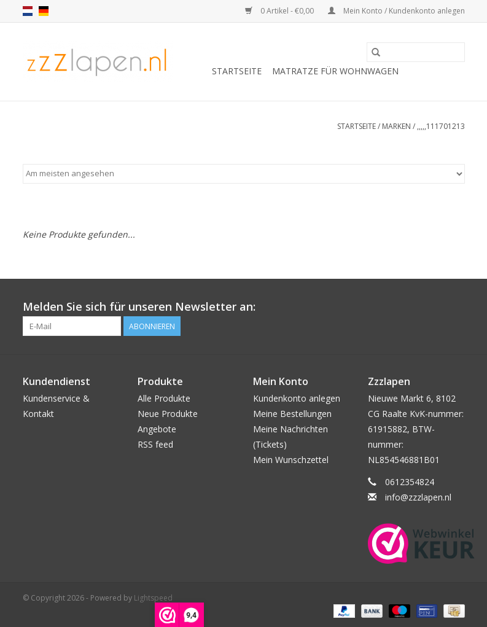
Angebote (157, 429)
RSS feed (155, 444)
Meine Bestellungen (292, 413)
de (44, 11)
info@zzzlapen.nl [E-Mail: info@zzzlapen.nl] (418, 497)
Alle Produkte (164, 398)
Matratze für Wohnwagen (335, 71)
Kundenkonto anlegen (296, 398)
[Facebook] (455, 307)
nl (28, 11)
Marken (396, 126)
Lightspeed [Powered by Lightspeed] (153, 598)
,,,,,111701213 (441, 126)
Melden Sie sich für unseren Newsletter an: (139, 306)
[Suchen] (416, 52)
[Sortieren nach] (244, 174)
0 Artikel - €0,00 (280, 11)
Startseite (237, 71)
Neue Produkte (168, 413)
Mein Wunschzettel (291, 459)
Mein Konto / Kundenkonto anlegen (396, 11)
